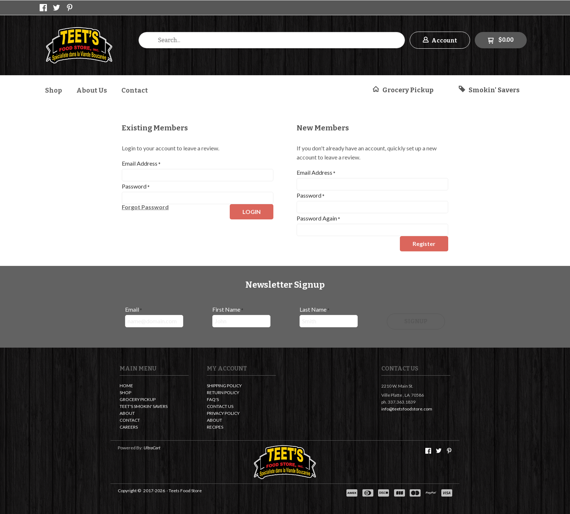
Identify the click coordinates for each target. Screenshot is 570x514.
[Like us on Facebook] (43, 7)
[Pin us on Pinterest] (69, 7)
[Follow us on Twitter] (56, 7)
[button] (440, 40)
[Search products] (272, 40)
